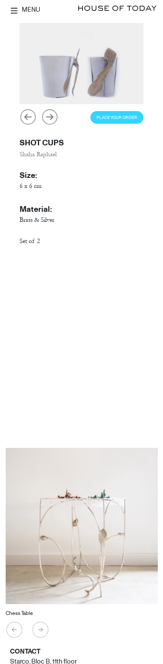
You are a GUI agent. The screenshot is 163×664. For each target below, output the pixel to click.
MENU (25, 9)
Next (49, 117)
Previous (28, 117)
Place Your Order (116, 117)
